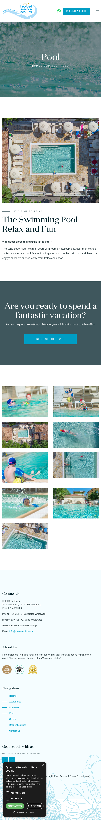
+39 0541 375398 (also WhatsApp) (28, 614)
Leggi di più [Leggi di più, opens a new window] (27, 787)
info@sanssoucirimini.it (21, 631)
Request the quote (50, 339)
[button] (24, 812)
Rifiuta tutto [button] (34, 806)
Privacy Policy (76, 776)
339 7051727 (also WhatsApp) (26, 619)
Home (36, 66)
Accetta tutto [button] (15, 806)
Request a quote (76, 11)
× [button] (43, 765)
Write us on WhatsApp (25, 625)
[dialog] (24, 789)
